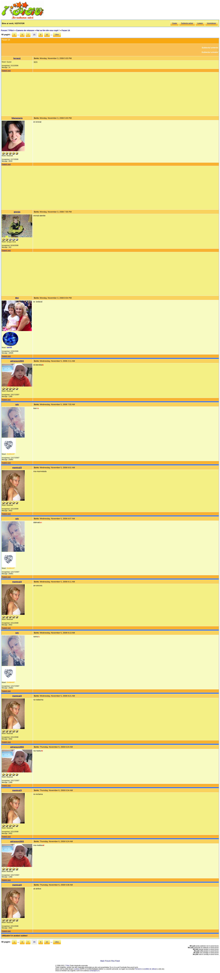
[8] (34, 35)
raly (17, 404)
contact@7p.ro (94, 970)
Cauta (174, 23)
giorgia (17, 212)
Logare (200, 23)
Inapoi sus (6, 70)
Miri (17, 298)
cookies (76, 969)
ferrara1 (17, 58)
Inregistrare (211, 23)
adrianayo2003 (17, 361)
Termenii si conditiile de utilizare (146, 969)
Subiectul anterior (210, 47)
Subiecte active (187, 23)
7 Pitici (67, 965)
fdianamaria (16, 118)
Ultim (57, 35)
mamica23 (17, 467)
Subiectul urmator (210, 52)
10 (47, 35)
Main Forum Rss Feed (110, 961)
